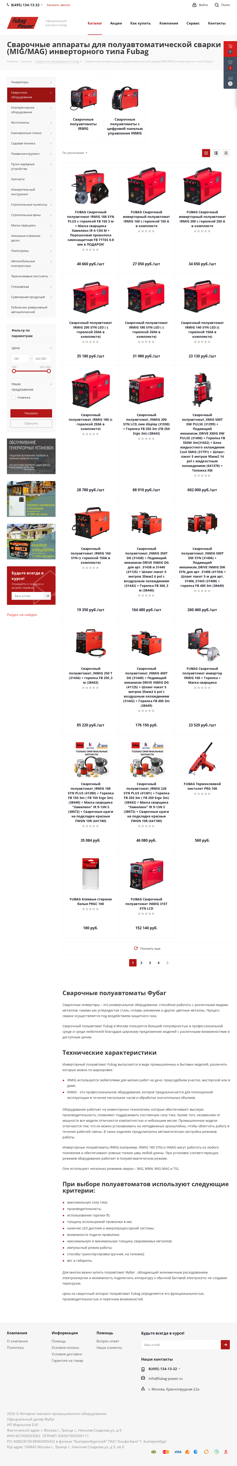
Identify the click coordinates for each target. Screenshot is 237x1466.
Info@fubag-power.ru (166, 1378)
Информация (65, 1332)
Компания (17, 1332)
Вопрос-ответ (108, 1341)
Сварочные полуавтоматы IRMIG (83, 124)
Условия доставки (67, 1354)
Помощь (59, 1341)
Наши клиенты (109, 1347)
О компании (17, 1341)
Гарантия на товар (67, 1360)
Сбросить (31, 423)
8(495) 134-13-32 (163, 1368)
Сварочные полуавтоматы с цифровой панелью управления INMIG (125, 126)
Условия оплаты (65, 1347)
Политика (15, 1347)
